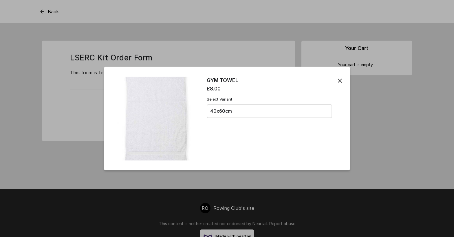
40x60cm (221, 111)
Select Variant (219, 99)
